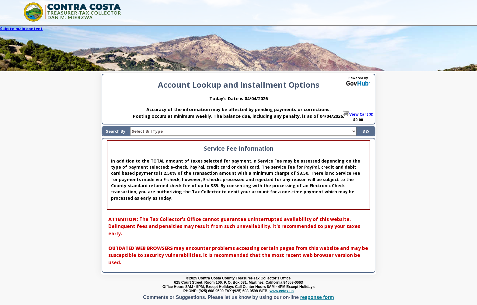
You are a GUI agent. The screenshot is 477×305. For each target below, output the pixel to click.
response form (317, 297)
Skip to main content (21, 28)
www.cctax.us (282, 291)
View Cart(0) (358, 114)
